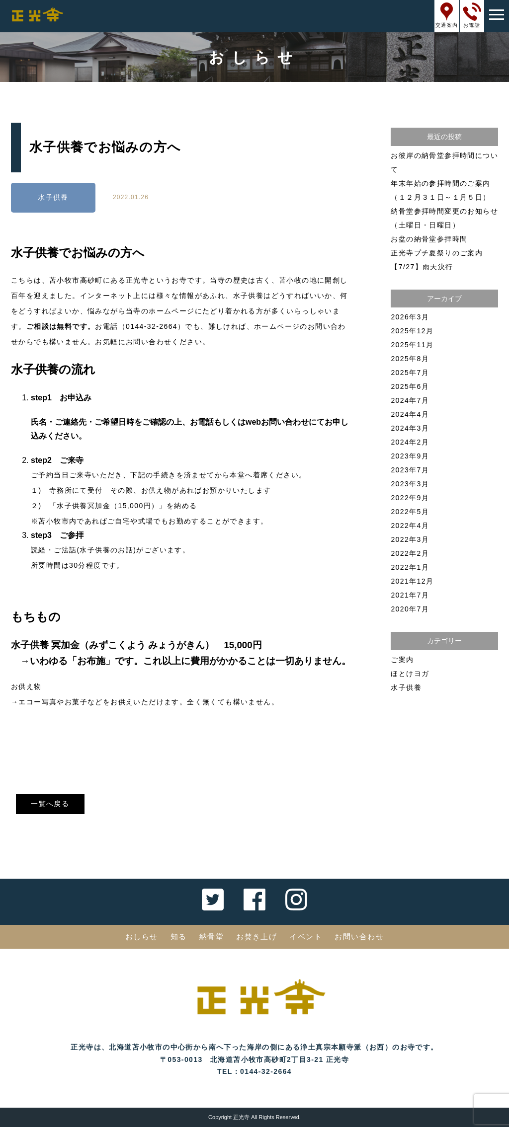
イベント (308, 940)
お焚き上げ (256, 940)
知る (174, 940)
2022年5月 (410, 512)
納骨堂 (209, 940)
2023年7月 (410, 470)
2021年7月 (410, 595)
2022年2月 (410, 553)
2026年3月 (410, 317)
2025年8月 (410, 359)
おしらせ (135, 940)
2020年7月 (410, 609)
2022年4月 (410, 525)
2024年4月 (410, 414)
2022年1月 (410, 567)
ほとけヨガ (410, 674)
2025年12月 (412, 331)
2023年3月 (410, 484)
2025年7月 (410, 373)
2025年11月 (412, 345)
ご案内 (402, 660)
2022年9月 (410, 498)
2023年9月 (410, 456)
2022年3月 (410, 539)
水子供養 (53, 198)
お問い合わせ (364, 940)
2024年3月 (410, 428)
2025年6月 (410, 386)
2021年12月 (412, 581)
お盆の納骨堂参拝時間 (429, 239)
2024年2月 (410, 442)
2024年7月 (410, 400)
